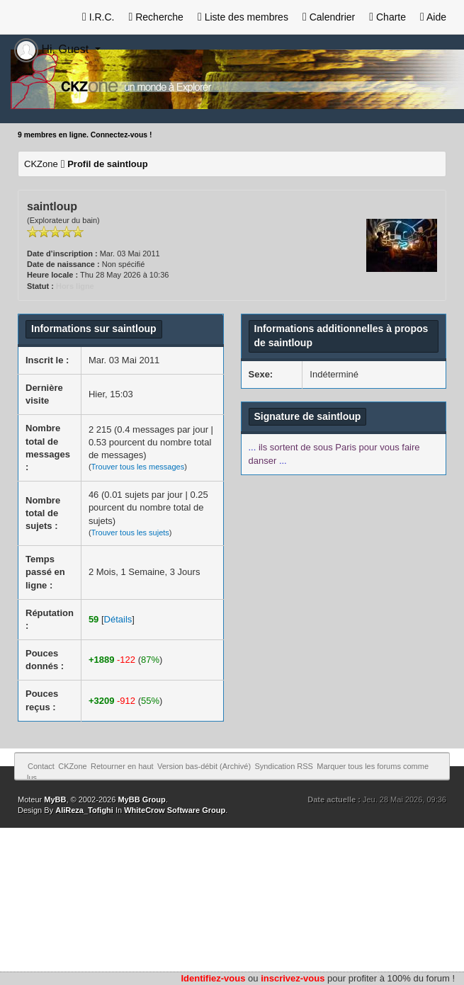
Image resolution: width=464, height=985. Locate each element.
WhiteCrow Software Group (174, 810)
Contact (41, 766)
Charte (387, 17)
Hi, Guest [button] (53, 49)
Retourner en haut (122, 766)
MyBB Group (141, 799)
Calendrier (328, 17)
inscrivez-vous (292, 978)
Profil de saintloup (107, 164)
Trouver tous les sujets (130, 532)
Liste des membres (243, 17)
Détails (118, 619)
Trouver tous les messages (138, 466)
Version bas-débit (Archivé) (204, 766)
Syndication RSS (283, 766)
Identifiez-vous (213, 978)
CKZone (41, 164)
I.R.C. (98, 17)
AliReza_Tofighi (84, 810)
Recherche (155, 17)
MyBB (55, 799)
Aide (433, 17)
